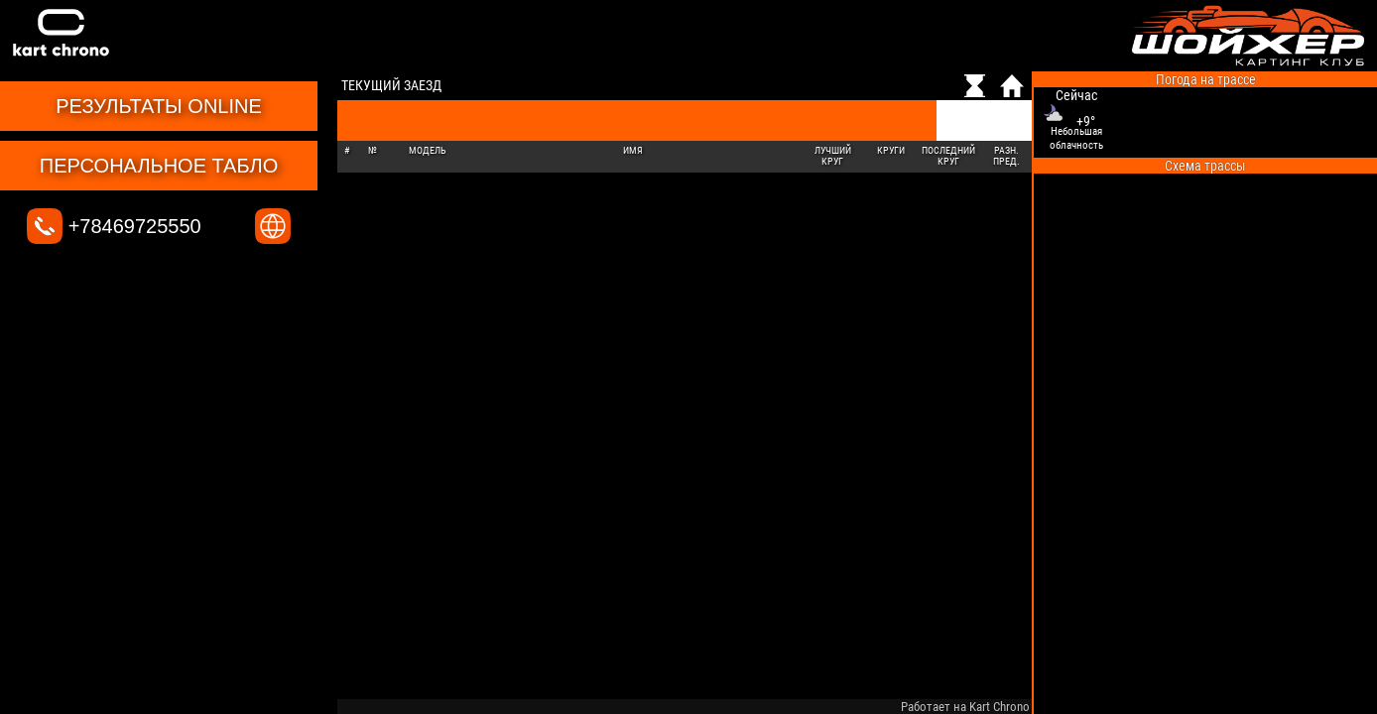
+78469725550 (114, 226)
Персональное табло (159, 166)
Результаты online (159, 106)
